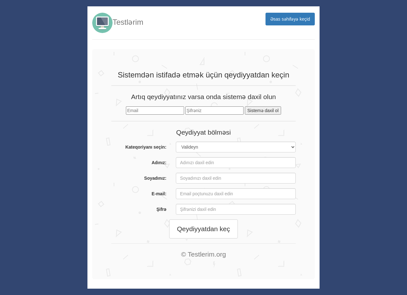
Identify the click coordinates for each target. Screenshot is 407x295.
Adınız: (159, 162)
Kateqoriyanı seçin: (145, 147)
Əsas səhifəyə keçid (290, 19)
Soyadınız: (155, 178)
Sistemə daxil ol (263, 110)
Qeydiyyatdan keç (203, 228)
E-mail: (159, 193)
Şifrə (161, 209)
